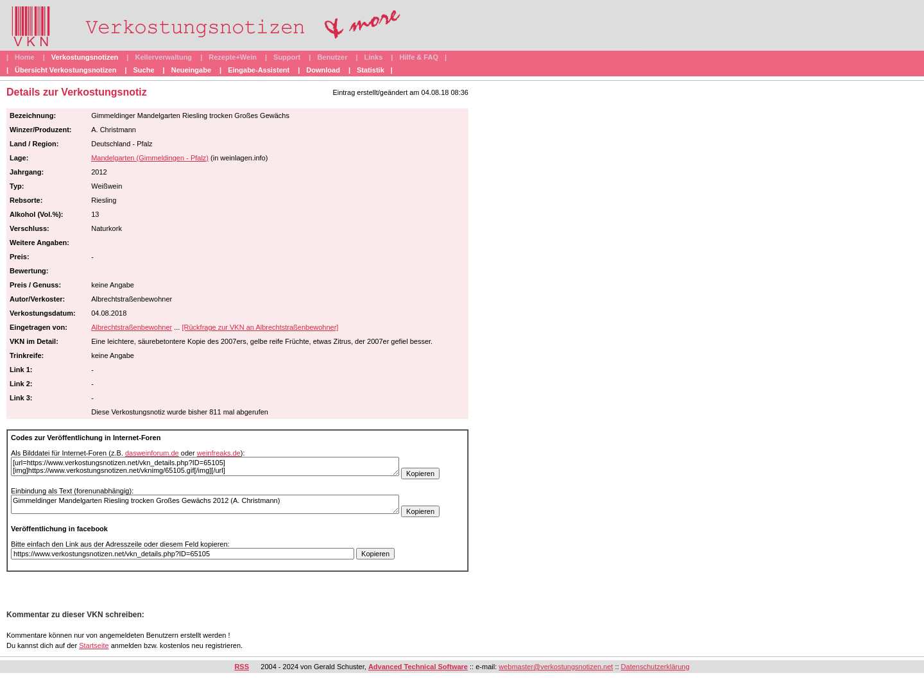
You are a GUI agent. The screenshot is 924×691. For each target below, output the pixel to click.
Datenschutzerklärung (655, 666)
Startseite (93, 645)
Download (323, 70)
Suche (144, 70)
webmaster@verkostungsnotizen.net (556, 666)
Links (373, 57)
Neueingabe (191, 70)
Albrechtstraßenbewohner (131, 327)
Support (286, 57)
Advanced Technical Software (418, 666)
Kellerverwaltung (163, 57)
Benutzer (332, 57)
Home (25, 57)
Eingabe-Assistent (258, 70)
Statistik (370, 70)
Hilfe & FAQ (418, 57)
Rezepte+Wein (233, 57)
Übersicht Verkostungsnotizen (65, 70)
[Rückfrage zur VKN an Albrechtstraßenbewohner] (260, 327)
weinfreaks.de (219, 453)
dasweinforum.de (152, 453)
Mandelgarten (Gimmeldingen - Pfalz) (150, 158)
